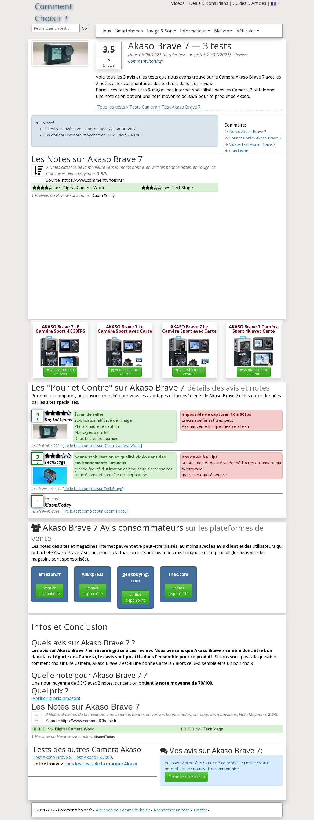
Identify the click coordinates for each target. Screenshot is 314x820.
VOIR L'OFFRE (60, 371)
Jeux (107, 31)
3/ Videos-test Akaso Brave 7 (250, 144)
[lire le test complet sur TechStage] (93, 488)
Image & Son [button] (160, 31)
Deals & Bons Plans (208, 3)
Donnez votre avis (186, 777)
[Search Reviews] (55, 28)
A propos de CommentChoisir (123, 809)
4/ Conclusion (236, 150)
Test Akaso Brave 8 (51, 757)
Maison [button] (221, 31)
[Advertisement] (254, 234)
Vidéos (178, 3)
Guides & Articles (249, 3)
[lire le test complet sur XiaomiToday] (95, 511)
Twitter (200, 809)
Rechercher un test (171, 809)
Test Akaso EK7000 (93, 757)
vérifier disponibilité (49, 590)
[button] (275, 3)
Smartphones (129, 31)
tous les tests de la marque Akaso (100, 764)
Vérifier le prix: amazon (56, 698)
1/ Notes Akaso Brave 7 (245, 131)
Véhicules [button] (246, 31)
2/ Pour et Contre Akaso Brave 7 (253, 137)
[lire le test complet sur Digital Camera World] (102, 445)
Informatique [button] (193, 31)
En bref (47, 122)
